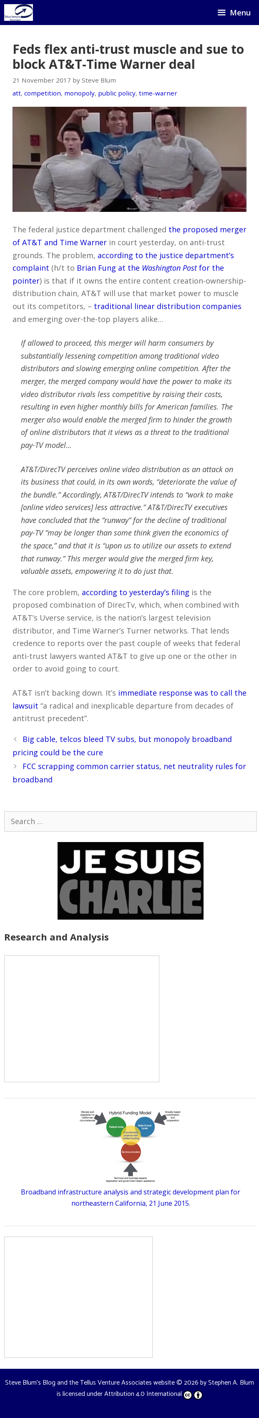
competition (42, 93)
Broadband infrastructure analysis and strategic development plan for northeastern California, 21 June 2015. (130, 1192)
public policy (117, 93)
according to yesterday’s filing (135, 592)
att (17, 93)
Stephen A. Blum (231, 1382)
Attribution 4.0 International (153, 1394)
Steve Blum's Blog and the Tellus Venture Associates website (90, 1382)
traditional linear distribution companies (167, 306)
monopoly (79, 93)
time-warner (158, 93)
